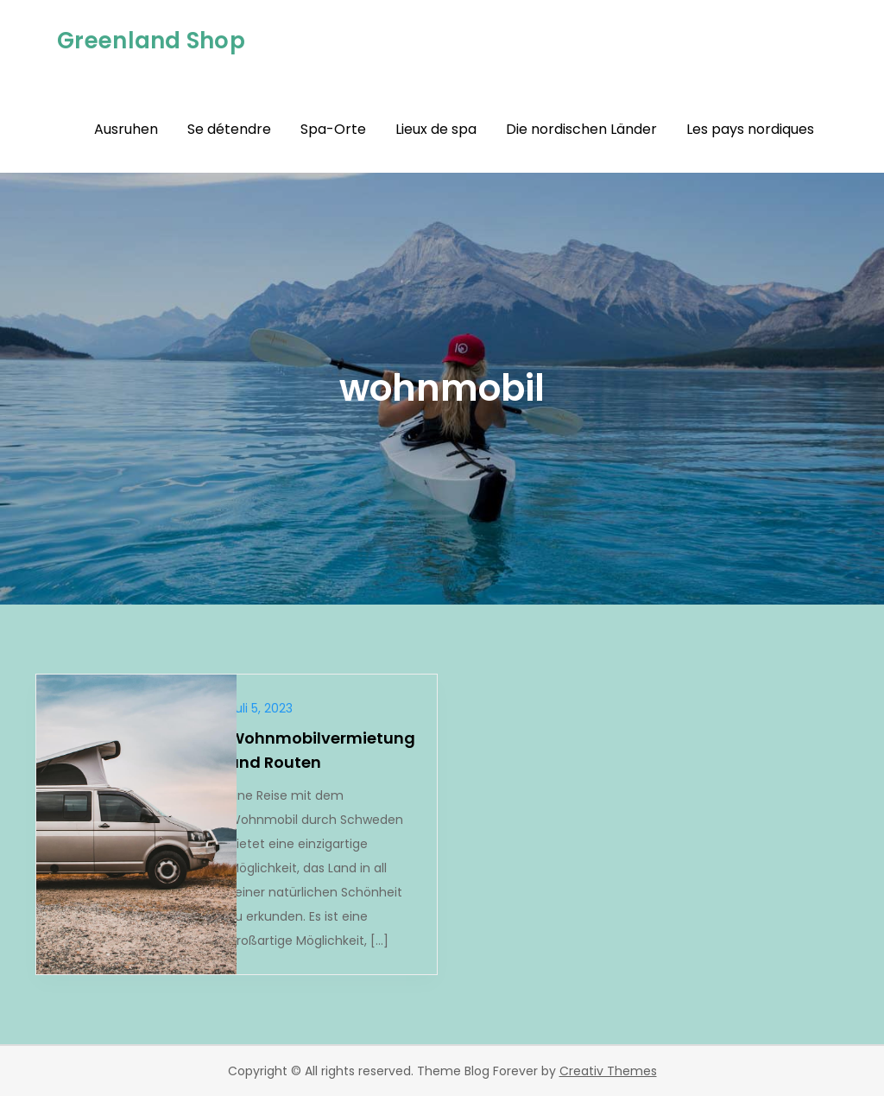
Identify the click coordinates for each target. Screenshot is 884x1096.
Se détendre (229, 129)
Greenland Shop (151, 40)
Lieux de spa (436, 129)
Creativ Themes (608, 1071)
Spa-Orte (333, 129)
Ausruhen (126, 129)
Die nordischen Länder (581, 129)
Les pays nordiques (750, 129)
